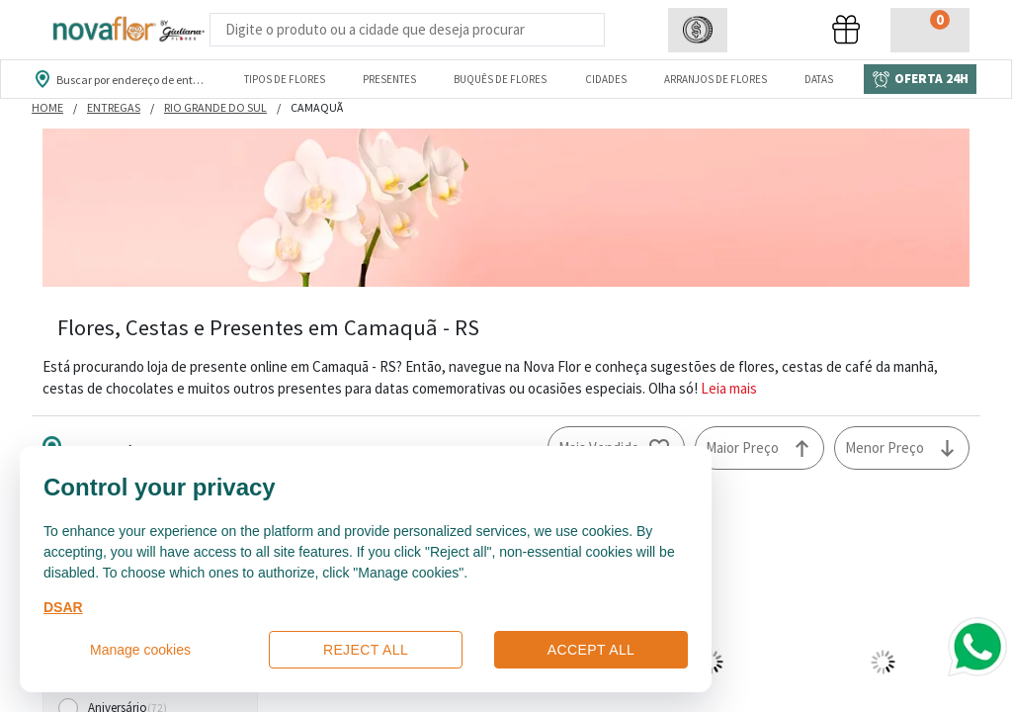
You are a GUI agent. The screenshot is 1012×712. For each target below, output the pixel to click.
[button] (697, 30)
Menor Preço (884, 447)
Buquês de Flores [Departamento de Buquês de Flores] (500, 79)
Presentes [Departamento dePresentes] (389, 79)
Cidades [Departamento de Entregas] (606, 79)
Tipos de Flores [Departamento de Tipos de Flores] (284, 79)
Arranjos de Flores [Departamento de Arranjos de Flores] (715, 79)
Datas (818, 79)
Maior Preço (742, 447)
